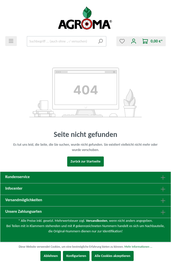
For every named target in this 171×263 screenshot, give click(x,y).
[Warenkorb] (152, 41)
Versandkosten (96, 221)
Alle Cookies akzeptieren (112, 256)
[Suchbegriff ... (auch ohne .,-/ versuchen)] (61, 41)
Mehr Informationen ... (138, 246)
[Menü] (11, 41)
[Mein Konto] (133, 41)
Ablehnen (51, 256)
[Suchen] (100, 41)
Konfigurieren (76, 256)
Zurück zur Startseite (85, 161)
